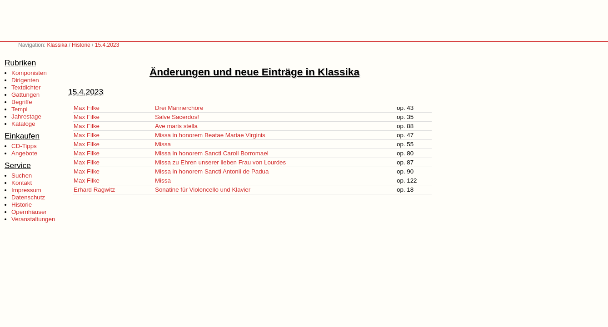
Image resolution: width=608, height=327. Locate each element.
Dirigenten (25, 80)
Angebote (24, 153)
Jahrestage (26, 116)
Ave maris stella (176, 126)
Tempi (19, 109)
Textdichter (25, 87)
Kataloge (23, 123)
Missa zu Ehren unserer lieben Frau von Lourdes (220, 162)
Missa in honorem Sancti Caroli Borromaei (212, 153)
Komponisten (29, 72)
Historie (81, 45)
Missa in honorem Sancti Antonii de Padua (212, 171)
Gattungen (25, 94)
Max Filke (87, 107)
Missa (163, 144)
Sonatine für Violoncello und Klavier (202, 189)
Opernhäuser (29, 211)
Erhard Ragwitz (94, 189)
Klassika (57, 45)
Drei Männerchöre (179, 107)
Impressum (26, 190)
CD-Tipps (24, 146)
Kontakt (21, 182)
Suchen (21, 175)
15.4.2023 (107, 45)
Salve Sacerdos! (177, 117)
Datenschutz (28, 197)
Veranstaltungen (33, 219)
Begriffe (21, 102)
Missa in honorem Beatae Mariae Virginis (210, 135)
